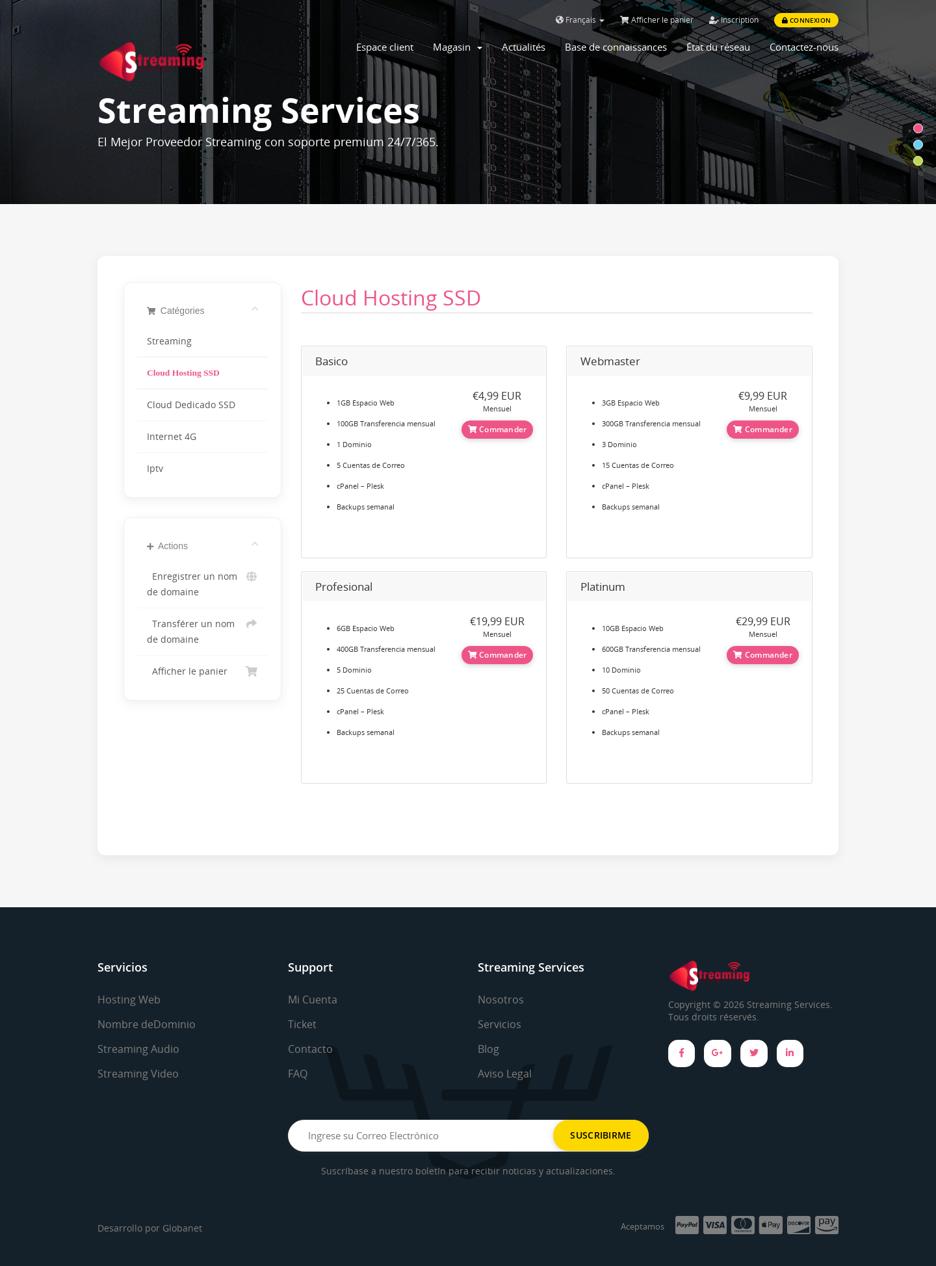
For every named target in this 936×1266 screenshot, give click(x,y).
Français (580, 19)
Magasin (457, 46)
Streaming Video (138, 1073)
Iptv (155, 468)
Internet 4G (171, 437)
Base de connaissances (616, 46)
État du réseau (718, 46)
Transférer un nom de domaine (202, 630)
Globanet (182, 1228)
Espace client (384, 46)
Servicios (499, 1024)
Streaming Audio (138, 1049)
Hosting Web (129, 999)
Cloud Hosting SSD (183, 373)
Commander (497, 429)
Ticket (302, 1024)
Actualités (523, 46)
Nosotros (501, 999)
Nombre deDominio (147, 1024)
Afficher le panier (657, 19)
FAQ (297, 1073)
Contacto (310, 1049)
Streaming (169, 341)
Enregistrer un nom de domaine (202, 583)
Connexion (806, 20)
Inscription (734, 19)
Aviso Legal (505, 1073)
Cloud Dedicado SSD (191, 405)
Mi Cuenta (312, 999)
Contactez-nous (804, 46)
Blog (488, 1049)
